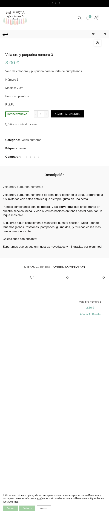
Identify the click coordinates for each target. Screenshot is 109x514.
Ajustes (43, 508)
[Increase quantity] (46, 113)
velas (22, 148)
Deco (84, 223)
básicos (59, 211)
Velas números (31, 140)
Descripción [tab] (54, 175)
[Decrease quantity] (35, 113)
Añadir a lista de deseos (23, 124)
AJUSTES (12, 501)
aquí (39, 498)
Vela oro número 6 (90, 301)
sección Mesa (22, 211)
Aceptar (10, 508)
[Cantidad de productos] (40, 113)
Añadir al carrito (67, 114)
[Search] (80, 18)
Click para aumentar (97, 43)
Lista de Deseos (90, 17)
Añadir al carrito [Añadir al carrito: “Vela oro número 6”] (90, 314)
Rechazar (27, 508)
